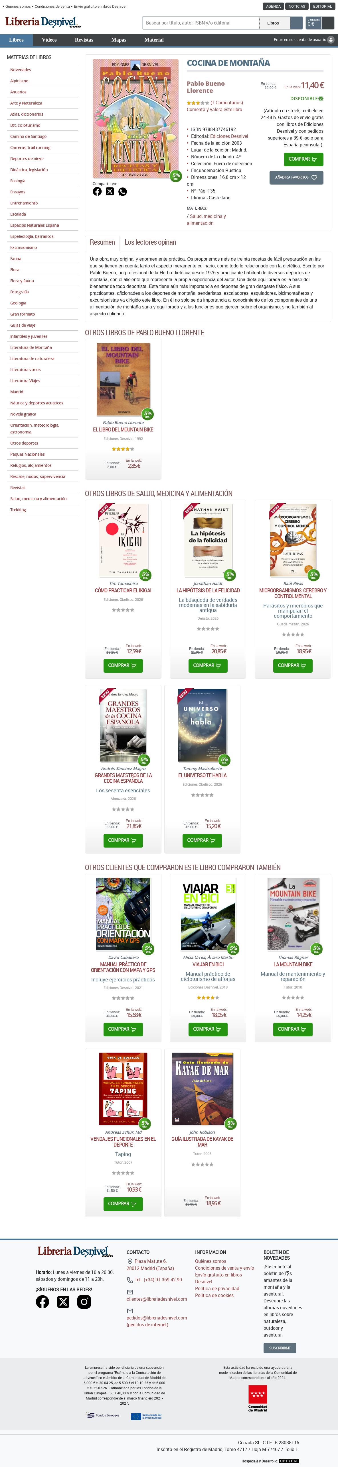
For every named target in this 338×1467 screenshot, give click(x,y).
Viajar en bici (208, 964)
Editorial (322, 6)
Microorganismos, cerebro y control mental (293, 593)
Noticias (297, 6)
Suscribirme (280, 1348)
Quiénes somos (18, 6)
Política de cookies (214, 1295)
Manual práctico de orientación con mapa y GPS (123, 967)
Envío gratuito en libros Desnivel (100, 6)
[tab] (102, 243)
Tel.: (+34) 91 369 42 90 (154, 1279)
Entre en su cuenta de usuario (304, 39)
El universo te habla (202, 775)
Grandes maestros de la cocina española (123, 778)
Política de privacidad (217, 1288)
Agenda (273, 6)
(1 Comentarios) (227, 102)
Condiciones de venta (52, 6)
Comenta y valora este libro (214, 109)
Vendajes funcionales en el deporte (123, 1141)
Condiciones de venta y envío (224, 1268)
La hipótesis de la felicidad (208, 590)
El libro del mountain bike (123, 429)
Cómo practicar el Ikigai (123, 590)
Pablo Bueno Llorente (206, 87)
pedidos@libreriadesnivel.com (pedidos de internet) (157, 1318)
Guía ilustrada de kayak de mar (202, 1141)
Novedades (20, 69)
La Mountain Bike (293, 964)
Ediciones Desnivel (229, 136)
